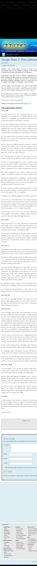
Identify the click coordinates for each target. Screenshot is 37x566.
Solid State (7, 537)
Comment (7, 445)
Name (6, 454)
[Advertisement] (18, 19)
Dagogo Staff (6, 65)
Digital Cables (19, 547)
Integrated (6, 530)
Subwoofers (19, 532)
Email (6, 458)
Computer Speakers (21, 535)
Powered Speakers (21, 538)
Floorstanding (19, 529)
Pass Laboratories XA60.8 (11, 108)
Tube (5, 538)
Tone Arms (6, 545)
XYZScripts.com (22, 565)
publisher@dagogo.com (25, 103)
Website (6, 463)
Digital (5, 529)
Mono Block (7, 532)
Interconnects (19, 542)
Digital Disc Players (9, 550)
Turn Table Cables (20, 548)
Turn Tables (7, 547)
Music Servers (7, 554)
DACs (5, 552)
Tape (5, 544)
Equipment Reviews (11, 51)
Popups (13, 565)
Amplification (12, 54)
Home (2, 51)
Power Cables (19, 545)
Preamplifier (7, 533)
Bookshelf (18, 530)
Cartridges (6, 542)
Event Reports (30, 51)
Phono (5, 535)
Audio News (21, 51)
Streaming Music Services (8, 556)
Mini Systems (19, 537)
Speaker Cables (20, 544)
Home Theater (19, 533)
